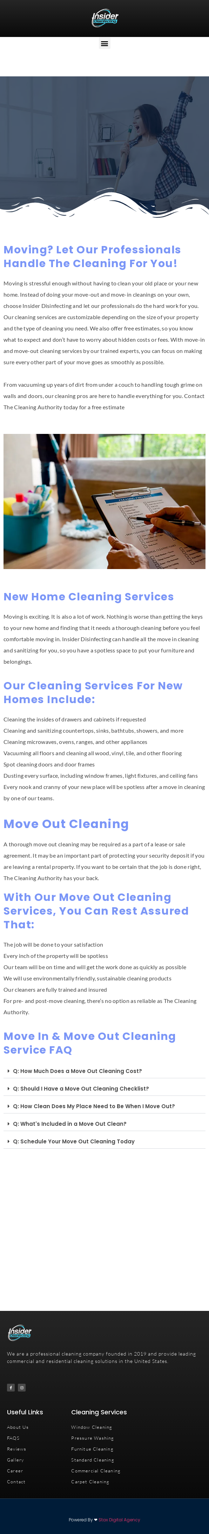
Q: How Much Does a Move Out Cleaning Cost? (77, 1071)
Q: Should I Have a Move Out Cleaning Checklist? (81, 1088)
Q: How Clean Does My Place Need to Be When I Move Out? (94, 1106)
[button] (104, 43)
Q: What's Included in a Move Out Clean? (70, 1124)
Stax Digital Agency (119, 1520)
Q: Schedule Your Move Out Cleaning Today (74, 1141)
